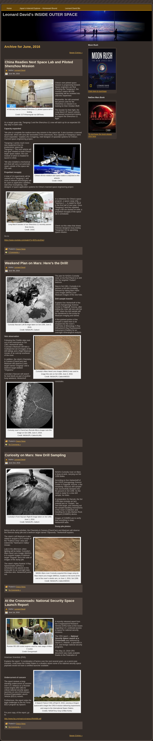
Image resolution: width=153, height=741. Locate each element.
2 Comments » (14, 252)
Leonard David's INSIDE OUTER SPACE (40, 14)
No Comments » (15, 444)
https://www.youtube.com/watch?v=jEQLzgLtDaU (24, 240)
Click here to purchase (97, 91)
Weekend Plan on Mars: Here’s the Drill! (36, 263)
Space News (21, 249)
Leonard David (19, 70)
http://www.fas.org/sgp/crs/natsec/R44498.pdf (22, 719)
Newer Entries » (75, 53)
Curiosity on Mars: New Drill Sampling (35, 455)
